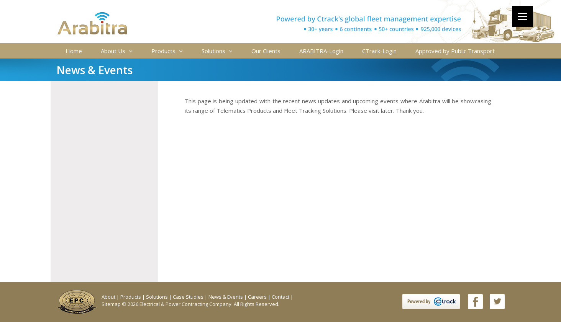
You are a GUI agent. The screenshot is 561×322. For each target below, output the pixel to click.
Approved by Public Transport (455, 51)
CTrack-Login (379, 51)
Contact (281, 296)
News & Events (226, 296)
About (109, 296)
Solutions (217, 51)
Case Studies (189, 296)
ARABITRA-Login (321, 51)
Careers (258, 296)
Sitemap (112, 304)
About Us (117, 51)
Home (74, 51)
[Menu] (522, 16)
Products (167, 51)
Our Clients (265, 51)
